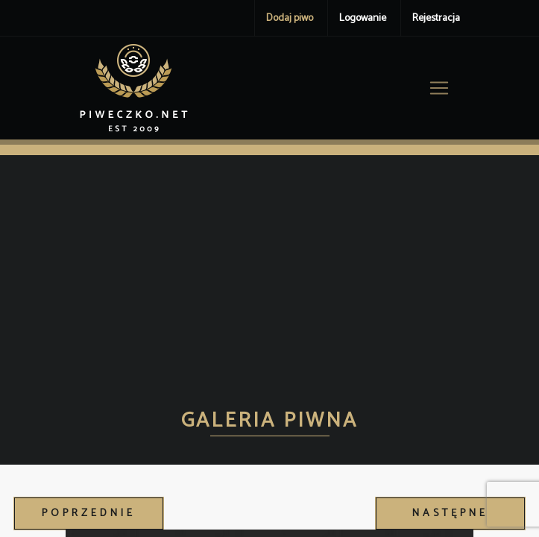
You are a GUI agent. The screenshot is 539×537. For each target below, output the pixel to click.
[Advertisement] (269, 267)
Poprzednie (89, 513)
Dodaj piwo (289, 18)
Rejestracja (436, 18)
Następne (450, 513)
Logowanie (362, 18)
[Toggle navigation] (439, 88)
